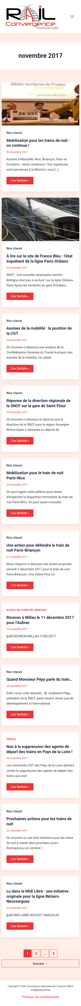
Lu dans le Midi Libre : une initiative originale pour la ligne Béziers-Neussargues (37, 896)
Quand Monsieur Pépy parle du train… (39, 679)
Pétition (11, 739)
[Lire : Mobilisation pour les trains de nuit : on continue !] (40, 103)
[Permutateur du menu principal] (72, 16)
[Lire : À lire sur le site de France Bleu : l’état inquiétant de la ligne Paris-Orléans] (40, 219)
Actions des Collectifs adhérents (26, 610)
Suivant (40, 964)
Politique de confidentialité (40, 997)
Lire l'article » (20, 179)
